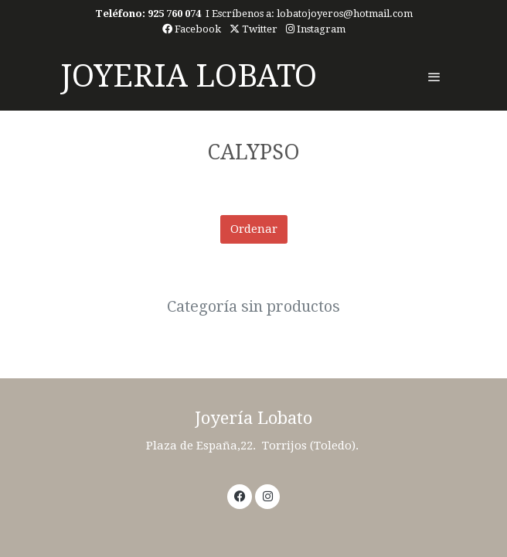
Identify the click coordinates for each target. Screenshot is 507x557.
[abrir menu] (434, 77)
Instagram (315, 29)
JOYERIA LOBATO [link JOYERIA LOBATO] (188, 76)
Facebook (191, 29)
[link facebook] (240, 495)
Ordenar (253, 229)
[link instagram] (268, 495)
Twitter (253, 29)
